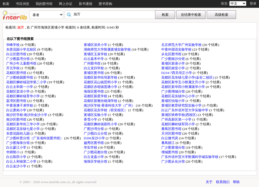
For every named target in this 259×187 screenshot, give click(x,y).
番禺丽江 (168, 143)
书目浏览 (22, 4)
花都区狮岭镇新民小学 (101, 124)
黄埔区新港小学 (173, 63)
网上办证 (65, 4)
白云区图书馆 (16, 54)
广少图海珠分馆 (18, 143)
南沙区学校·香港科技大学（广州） (110, 105)
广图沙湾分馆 (94, 129)
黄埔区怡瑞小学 (173, 101)
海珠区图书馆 (94, 91)
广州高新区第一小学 (176, 119)
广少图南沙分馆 (173, 59)
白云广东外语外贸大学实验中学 (185, 110)
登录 (253, 3)
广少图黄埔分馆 (173, 147)
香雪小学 (91, 119)
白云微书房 (170, 138)
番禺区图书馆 (171, 129)
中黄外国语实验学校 (176, 49)
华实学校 (91, 147)
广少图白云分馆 (96, 133)
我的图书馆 (44, 4)
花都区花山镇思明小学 (101, 82)
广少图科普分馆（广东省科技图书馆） (35, 138)
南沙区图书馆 (16, 119)
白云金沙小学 (16, 166)
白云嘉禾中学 (94, 59)
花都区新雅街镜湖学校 (101, 101)
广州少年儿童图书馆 (21, 63)
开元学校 (13, 68)
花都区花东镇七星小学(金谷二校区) (188, 77)
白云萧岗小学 (16, 110)
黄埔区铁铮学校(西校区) (179, 115)
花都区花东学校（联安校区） (106, 110)
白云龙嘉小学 (94, 157)
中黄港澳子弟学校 (20, 105)
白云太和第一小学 (20, 87)
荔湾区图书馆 (16, 101)
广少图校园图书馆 (20, 77)
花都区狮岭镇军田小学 (178, 124)
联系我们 (223, 182)
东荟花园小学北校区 (21, 49)
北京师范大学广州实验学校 (181, 45)
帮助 (236, 182)
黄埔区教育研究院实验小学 (181, 105)
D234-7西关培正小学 (177, 73)
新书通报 (85, 4)
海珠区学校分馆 (96, 161)
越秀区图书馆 (94, 143)
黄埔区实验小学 (96, 115)
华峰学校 (13, 45)
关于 (209, 182)
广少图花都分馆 (96, 152)
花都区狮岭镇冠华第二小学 (26, 82)
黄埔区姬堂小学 (173, 68)
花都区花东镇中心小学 (178, 96)
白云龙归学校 (94, 68)
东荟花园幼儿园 (18, 133)
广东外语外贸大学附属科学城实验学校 (190, 157)
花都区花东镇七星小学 (23, 129)
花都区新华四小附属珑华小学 (183, 87)
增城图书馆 (170, 152)
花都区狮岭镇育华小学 (23, 96)
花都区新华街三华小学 (23, 124)
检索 (6, 4)
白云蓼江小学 (16, 147)
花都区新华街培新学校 (101, 77)
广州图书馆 (92, 63)
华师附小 (13, 152)
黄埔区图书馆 (94, 73)
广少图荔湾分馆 (18, 59)
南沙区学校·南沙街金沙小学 (27, 115)
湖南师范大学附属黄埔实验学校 (108, 49)
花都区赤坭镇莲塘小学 (101, 87)
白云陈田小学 (16, 157)
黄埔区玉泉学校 (96, 54)
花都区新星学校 (96, 96)
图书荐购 (105, 4)
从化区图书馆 (171, 54)
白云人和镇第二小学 (21, 161)
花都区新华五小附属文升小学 (183, 82)
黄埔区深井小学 (96, 45)
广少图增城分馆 (173, 91)
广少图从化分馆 (173, 161)
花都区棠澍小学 (18, 91)
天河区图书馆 (171, 133)
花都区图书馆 (16, 73)
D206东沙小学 (95, 138)
